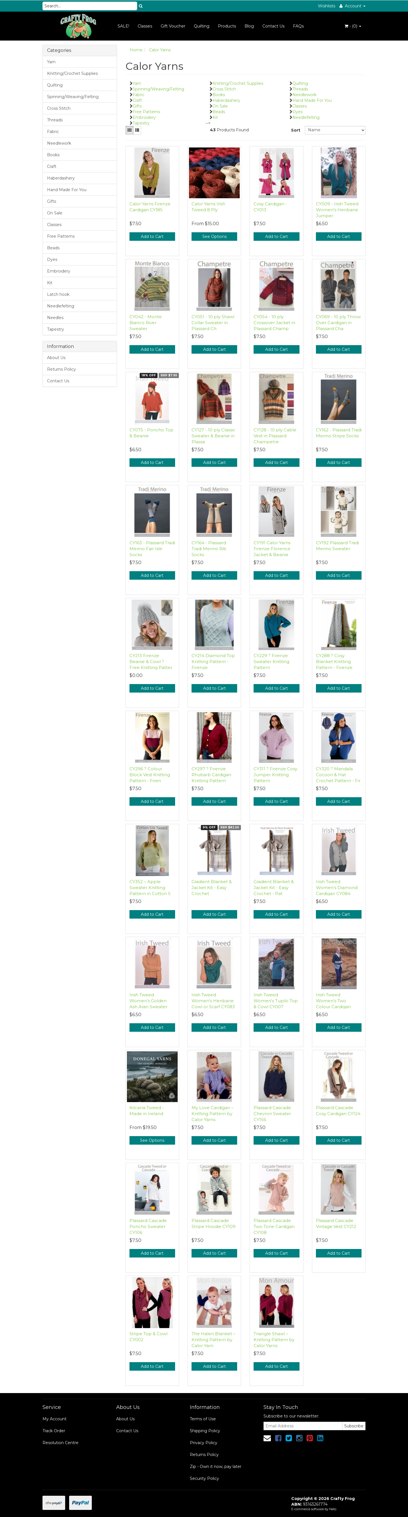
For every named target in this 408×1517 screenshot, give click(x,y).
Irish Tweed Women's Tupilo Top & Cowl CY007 (276, 1000)
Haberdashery (61, 178)
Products (227, 26)
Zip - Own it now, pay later (215, 1466)
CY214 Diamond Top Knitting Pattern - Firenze (213, 661)
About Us (56, 357)
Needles (55, 317)
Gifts (51, 201)
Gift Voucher (173, 26)
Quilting (201, 26)
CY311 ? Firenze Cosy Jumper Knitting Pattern (275, 774)
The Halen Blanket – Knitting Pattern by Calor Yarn (213, 1339)
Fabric (53, 131)
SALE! (123, 26)
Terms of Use (203, 1418)
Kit (49, 282)
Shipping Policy (205, 1430)
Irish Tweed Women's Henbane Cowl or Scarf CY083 (213, 1000)
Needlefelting (60, 306)
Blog (249, 26)
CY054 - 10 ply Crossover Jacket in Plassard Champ (274, 322)
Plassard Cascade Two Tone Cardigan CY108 (274, 1226)
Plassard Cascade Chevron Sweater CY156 (272, 1113)
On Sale (54, 213)
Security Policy (204, 1478)
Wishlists (326, 6)
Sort (295, 130)
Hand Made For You (66, 189)
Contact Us (273, 26)
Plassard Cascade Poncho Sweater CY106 (148, 1226)
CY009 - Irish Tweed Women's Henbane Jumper (337, 209)
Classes (145, 26)
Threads (55, 120)
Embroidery (58, 271)
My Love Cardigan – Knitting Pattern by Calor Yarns (212, 1113)
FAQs (298, 26)
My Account (54, 1418)
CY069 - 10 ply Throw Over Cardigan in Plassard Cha (338, 322)
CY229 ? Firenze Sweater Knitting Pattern (271, 661)
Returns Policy (61, 369)
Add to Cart (152, 236)
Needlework (59, 143)
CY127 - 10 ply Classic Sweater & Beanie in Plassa (213, 435)
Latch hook (58, 294)
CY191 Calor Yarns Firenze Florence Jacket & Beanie (272, 548)
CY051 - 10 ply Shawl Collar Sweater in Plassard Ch (213, 322)
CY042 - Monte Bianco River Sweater (145, 322)
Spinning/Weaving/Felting (73, 96)
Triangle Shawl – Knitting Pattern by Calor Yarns (274, 1339)
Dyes (52, 259)
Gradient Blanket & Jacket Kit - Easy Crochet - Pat (274, 887)
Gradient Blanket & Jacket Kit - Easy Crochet (212, 887)
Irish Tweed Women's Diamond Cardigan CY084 (337, 887)
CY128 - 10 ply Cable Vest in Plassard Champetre (275, 435)
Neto (332, 1509)
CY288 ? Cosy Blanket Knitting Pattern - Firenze (334, 661)
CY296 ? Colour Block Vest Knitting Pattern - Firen (149, 774)
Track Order (53, 1430)
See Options (214, 236)
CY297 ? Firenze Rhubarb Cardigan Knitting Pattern (211, 774)
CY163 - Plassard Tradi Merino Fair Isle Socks (152, 548)
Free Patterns (61, 236)
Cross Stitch (59, 108)
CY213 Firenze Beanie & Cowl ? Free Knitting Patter (150, 661)
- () (353, 26)
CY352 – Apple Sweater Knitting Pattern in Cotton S (150, 887)
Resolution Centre (60, 1442)
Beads (53, 247)
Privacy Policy (203, 1442)
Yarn (51, 61)
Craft (51, 166)
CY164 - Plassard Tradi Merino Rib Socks (209, 548)
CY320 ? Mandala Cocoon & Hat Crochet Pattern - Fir (338, 774)
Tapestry (55, 329)
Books (53, 154)
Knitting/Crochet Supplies (72, 73)
